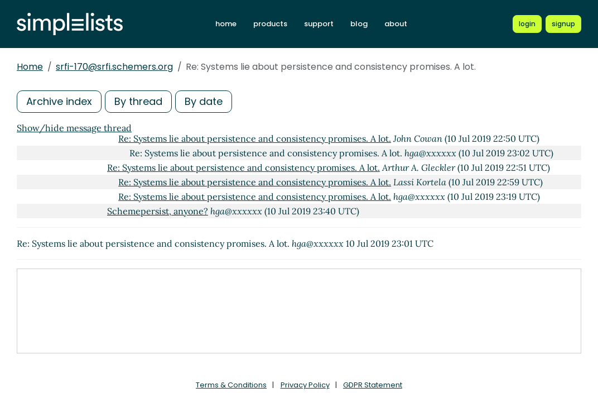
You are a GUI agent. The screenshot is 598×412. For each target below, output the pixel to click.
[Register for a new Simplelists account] (563, 24)
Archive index (59, 101)
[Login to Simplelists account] (527, 24)
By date (204, 101)
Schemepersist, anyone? (157, 211)
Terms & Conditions (231, 385)
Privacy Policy (305, 385)
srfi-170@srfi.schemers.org (114, 66)
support (319, 23)
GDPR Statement (372, 385)
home (226, 23)
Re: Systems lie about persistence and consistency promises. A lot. (254, 138)
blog (359, 23)
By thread (138, 101)
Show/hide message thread (74, 127)
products (270, 23)
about (395, 23)
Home (30, 66)
